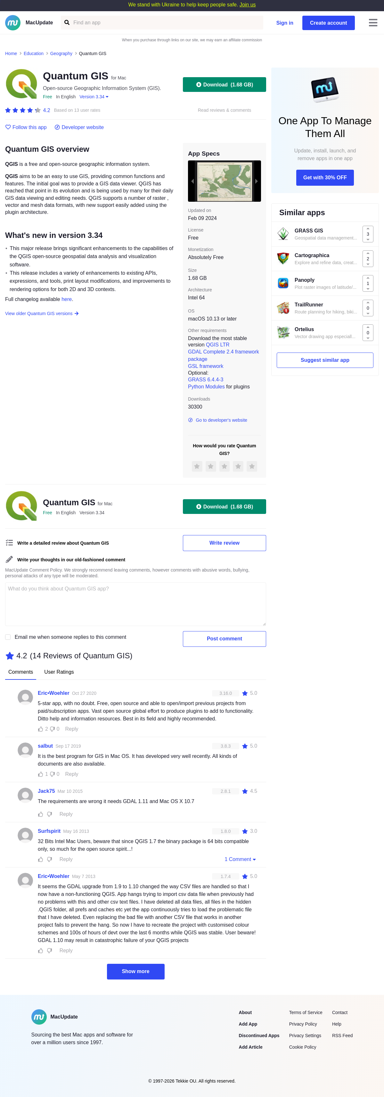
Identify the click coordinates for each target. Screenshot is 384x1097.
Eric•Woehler (53, 693)
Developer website (79, 127)
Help (336, 1024)
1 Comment (241, 859)
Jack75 (46, 791)
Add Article (251, 1047)
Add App (248, 1024)
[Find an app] (66, 23)
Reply (71, 729)
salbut (45, 746)
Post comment (224, 638)
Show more (135, 971)
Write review (224, 543)
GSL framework (206, 366)
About (245, 1012)
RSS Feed (342, 1035)
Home (11, 53)
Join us (248, 4)
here (66, 299)
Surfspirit (49, 831)
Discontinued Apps (259, 1035)
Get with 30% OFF (325, 177)
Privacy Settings (305, 1035)
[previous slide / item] (192, 180)
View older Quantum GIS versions (42, 313)
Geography (61, 53)
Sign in (284, 23)
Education (34, 53)
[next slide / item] (256, 180)
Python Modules (206, 386)
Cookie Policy (302, 1047)
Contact (339, 1012)
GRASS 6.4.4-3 (205, 379)
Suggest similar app (325, 360)
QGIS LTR (218, 344)
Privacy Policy (303, 1024)
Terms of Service (306, 1012)
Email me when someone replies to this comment (71, 637)
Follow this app (26, 127)
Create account (328, 23)
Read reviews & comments (224, 110)
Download (224, 84)
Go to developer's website (217, 420)
